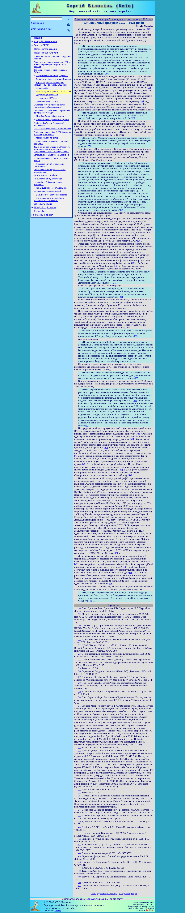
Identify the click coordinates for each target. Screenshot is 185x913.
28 (79, 683)
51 (79, 885)
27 (79, 677)
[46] (117, 553)
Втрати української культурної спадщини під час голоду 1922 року (50, 88)
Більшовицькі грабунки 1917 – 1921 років (53, 97)
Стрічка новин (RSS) (41, 29)
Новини (38, 38)
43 (79, 844)
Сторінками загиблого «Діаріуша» (52, 79)
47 (79, 868)
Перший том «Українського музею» (52, 127)
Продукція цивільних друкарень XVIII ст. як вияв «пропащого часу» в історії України (52, 67)
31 (79, 706)
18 (79, 608)
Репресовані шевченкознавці (47, 205)
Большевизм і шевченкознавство (51, 209)
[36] (135, 400)
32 (79, 747)
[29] (134, 263)
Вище (114, 893)
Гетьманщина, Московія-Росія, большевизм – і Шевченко (49, 214)
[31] (114, 282)
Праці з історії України (45, 50)
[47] (76, 564)
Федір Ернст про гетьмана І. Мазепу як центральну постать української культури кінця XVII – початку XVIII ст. (52, 159)
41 (79, 833)
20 (79, 625)
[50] (110, 583)
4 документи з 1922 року (46, 104)
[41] (76, 456)
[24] (112, 135)
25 (79, 668)
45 (79, 856)
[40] (106, 447)
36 (79, 795)
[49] (131, 572)
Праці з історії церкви (45, 223)
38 (79, 815)
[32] (121, 297)
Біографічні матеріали (45, 42)
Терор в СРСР (41, 46)
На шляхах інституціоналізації (48, 191)
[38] (138, 433)
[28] (139, 240)
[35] (137, 378)
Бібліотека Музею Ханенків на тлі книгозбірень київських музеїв (49, 112)
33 (79, 750)
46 (79, 862)
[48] (125, 567)
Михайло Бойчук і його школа (50, 123)
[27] (122, 210)
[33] (136, 336)
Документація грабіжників (47, 100)
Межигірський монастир (47, 147)
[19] (106, 73)
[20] (150, 87)
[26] (86, 157)
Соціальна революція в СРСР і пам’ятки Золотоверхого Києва (52, 142)
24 (79, 659)
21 (79, 639)
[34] (134, 361)
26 (79, 671)
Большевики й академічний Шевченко (51, 165)
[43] (121, 469)
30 (79, 697)
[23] (133, 118)
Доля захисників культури (47, 107)
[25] (89, 146)
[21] (142, 101)
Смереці (58, 911)
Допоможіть (92, 899)
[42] (84, 464)
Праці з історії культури (46, 55)
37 (79, 809)
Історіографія (42, 93)
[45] (86, 495)
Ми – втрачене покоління (45, 187)
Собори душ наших (43, 219)
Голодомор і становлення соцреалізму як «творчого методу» (52, 118)
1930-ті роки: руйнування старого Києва (52, 137)
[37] (87, 425)
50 (79, 882)
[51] (92, 600)
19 (79, 614)
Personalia (39, 227)
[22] (92, 107)
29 (79, 691)
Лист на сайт (37, 23)
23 (79, 654)
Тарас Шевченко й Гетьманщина (51, 201)
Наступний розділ (128, 893)
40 (79, 827)
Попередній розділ (100, 893)
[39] (132, 439)
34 (79, 789)
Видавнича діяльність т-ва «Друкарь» (53, 83)
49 (79, 876)
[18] (149, 29)
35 (79, 792)
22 (79, 645)
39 (79, 821)
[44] (130, 475)
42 (79, 839)
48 (79, 871)
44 (79, 853)
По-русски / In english (42, 231)
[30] (116, 266)
